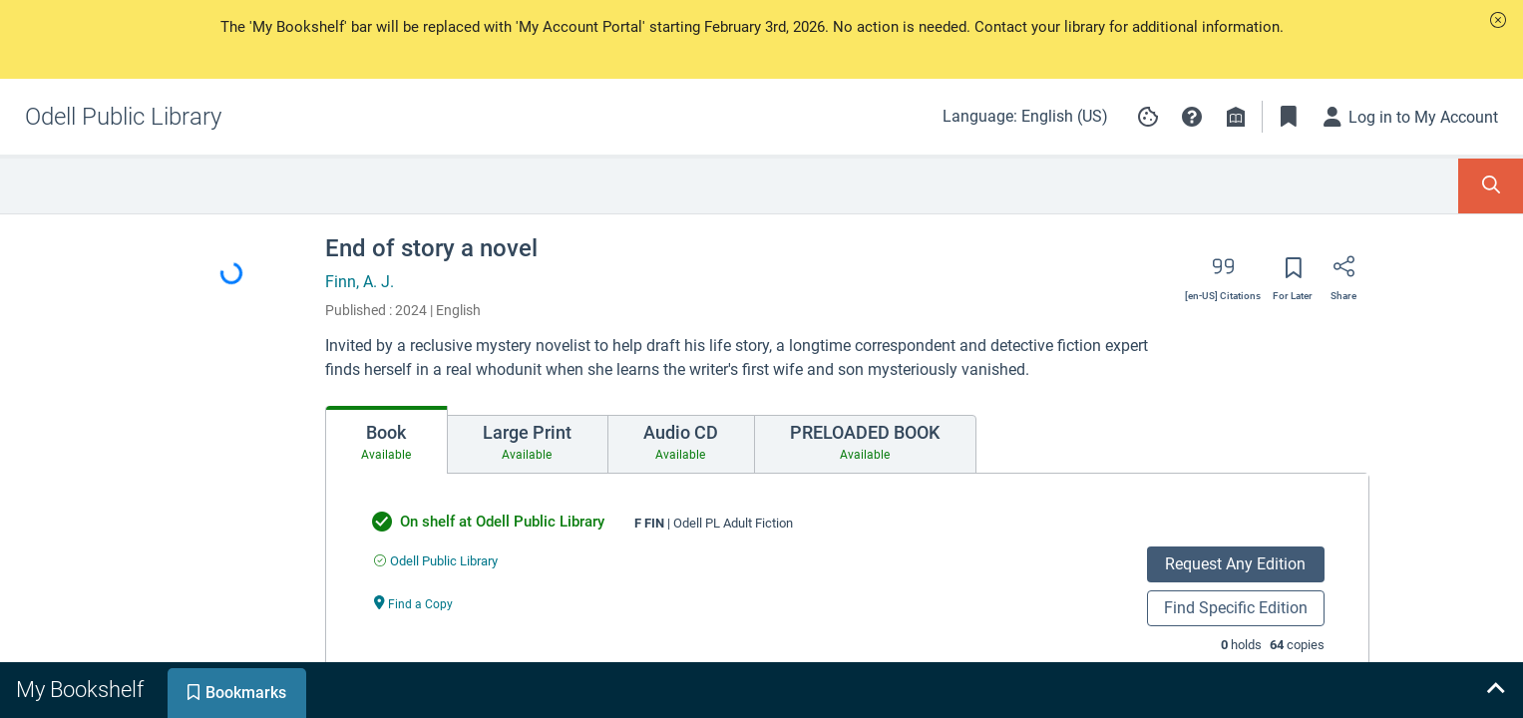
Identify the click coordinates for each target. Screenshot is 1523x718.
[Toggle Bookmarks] (1289, 117)
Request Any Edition (1235, 563)
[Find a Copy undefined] (414, 602)
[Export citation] (1223, 273)
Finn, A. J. (359, 281)
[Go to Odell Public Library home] (123, 117)
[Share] (1343, 273)
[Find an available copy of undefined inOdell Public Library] (436, 560)
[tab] (386, 440)
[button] (1498, 20)
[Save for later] (1293, 274)
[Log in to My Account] (1411, 117)
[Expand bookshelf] (1495, 690)
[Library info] (1236, 117)
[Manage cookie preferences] (1148, 117)
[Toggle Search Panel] (1490, 186)
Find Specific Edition (1236, 607)
